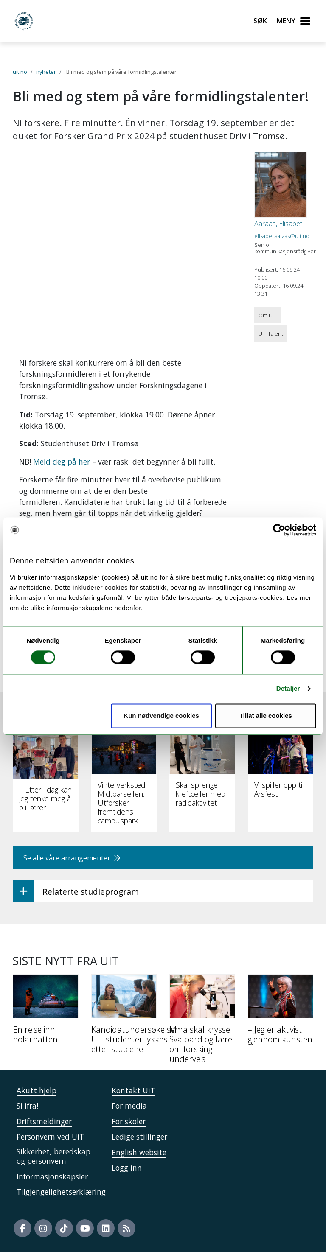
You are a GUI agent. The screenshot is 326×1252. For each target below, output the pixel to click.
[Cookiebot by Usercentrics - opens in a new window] (279, 530)
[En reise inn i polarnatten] (46, 1012)
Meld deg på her (61, 462)
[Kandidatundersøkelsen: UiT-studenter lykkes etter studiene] (124, 1017)
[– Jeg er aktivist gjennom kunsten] (281, 1012)
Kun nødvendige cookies (161, 715)
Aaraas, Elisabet (278, 223)
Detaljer (288, 688)
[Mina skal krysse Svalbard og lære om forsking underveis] (202, 1022)
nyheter (46, 72)
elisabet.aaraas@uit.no (281, 236)
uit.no (20, 72)
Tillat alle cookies (265, 715)
